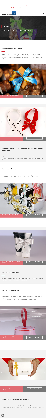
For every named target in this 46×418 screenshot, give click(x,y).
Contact (16, 5)
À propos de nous (29, 5)
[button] (23, 1)
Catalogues (21, 5)
